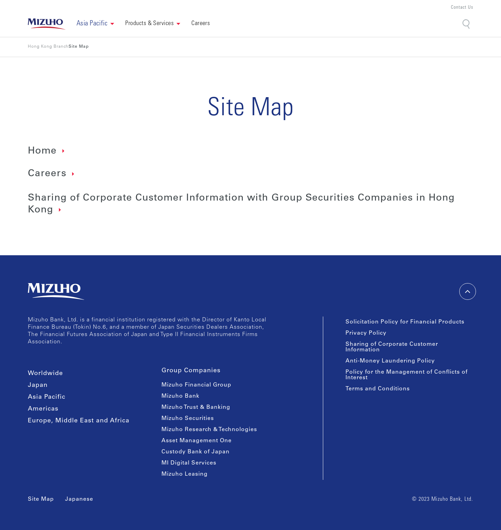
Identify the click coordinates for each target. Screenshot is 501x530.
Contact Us (462, 8)
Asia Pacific (46, 397)
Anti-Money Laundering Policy (390, 361)
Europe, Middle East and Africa (78, 421)
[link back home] (46, 24)
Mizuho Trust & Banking (195, 407)
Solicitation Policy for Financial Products (404, 322)
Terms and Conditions (377, 389)
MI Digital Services (188, 463)
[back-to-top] (467, 291)
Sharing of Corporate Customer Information (391, 347)
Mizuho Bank (180, 396)
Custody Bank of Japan (195, 452)
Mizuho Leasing (184, 474)
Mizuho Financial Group (196, 385)
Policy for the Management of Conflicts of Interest (406, 375)
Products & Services (149, 24)
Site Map (41, 499)
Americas (43, 409)
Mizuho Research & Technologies (209, 429)
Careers (47, 174)
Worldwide (45, 374)
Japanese (79, 499)
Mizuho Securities (187, 418)
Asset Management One (196, 441)
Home (42, 151)
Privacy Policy (366, 333)
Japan (38, 385)
